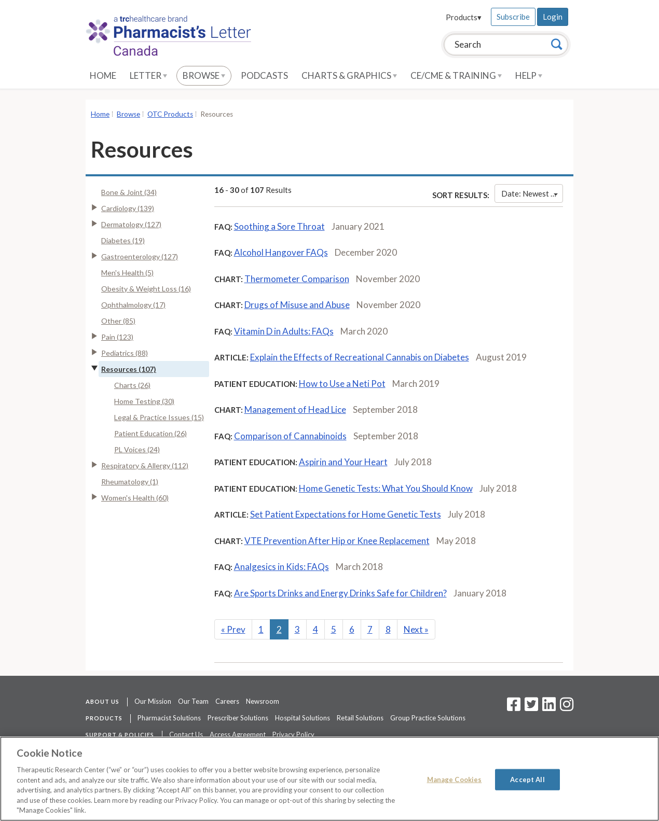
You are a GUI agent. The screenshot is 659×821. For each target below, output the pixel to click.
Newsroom (262, 701)
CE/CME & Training (456, 75)
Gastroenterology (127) (139, 256)
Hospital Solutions (302, 718)
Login (552, 16)
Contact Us (186, 734)
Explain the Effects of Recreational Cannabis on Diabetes (359, 357)
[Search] (556, 44)
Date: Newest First (532, 193)
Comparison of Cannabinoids (290, 435)
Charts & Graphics (349, 75)
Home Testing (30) (144, 401)
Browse (204, 75)
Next (416, 629)
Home (103, 75)
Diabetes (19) (123, 240)
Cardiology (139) (127, 208)
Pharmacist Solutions (169, 718)
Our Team (193, 701)
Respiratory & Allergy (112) (144, 465)
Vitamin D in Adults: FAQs (284, 331)
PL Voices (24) (137, 449)
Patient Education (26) (150, 433)
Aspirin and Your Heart (343, 461)
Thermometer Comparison (296, 278)
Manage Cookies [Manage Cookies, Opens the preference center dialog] (454, 779)
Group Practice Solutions (427, 718)
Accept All (527, 779)
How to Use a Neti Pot (342, 383)
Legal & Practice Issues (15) (159, 417)
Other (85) (118, 320)
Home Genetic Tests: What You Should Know (386, 488)
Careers (227, 701)
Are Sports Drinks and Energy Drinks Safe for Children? (340, 593)
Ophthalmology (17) (133, 304)
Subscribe (513, 16)
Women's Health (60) (135, 497)
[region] (329, 778)
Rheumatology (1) (129, 481)
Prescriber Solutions (238, 718)
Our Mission (152, 701)
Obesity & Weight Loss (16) (146, 288)
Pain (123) (117, 336)
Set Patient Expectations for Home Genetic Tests (345, 514)
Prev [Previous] (233, 629)
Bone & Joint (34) (129, 192)
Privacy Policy (293, 734)
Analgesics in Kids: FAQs (281, 566)
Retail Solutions (360, 718)
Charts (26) (132, 385)
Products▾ (464, 17)
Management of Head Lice (295, 409)
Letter (148, 75)
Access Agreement (238, 734)
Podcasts (264, 75)
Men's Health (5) (127, 272)
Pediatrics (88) (124, 353)
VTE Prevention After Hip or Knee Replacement (337, 540)
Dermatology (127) (131, 224)
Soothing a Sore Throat (279, 226)
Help (528, 75)
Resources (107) (128, 369)
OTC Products (170, 114)
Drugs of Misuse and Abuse (297, 304)
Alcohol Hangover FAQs (281, 252)
